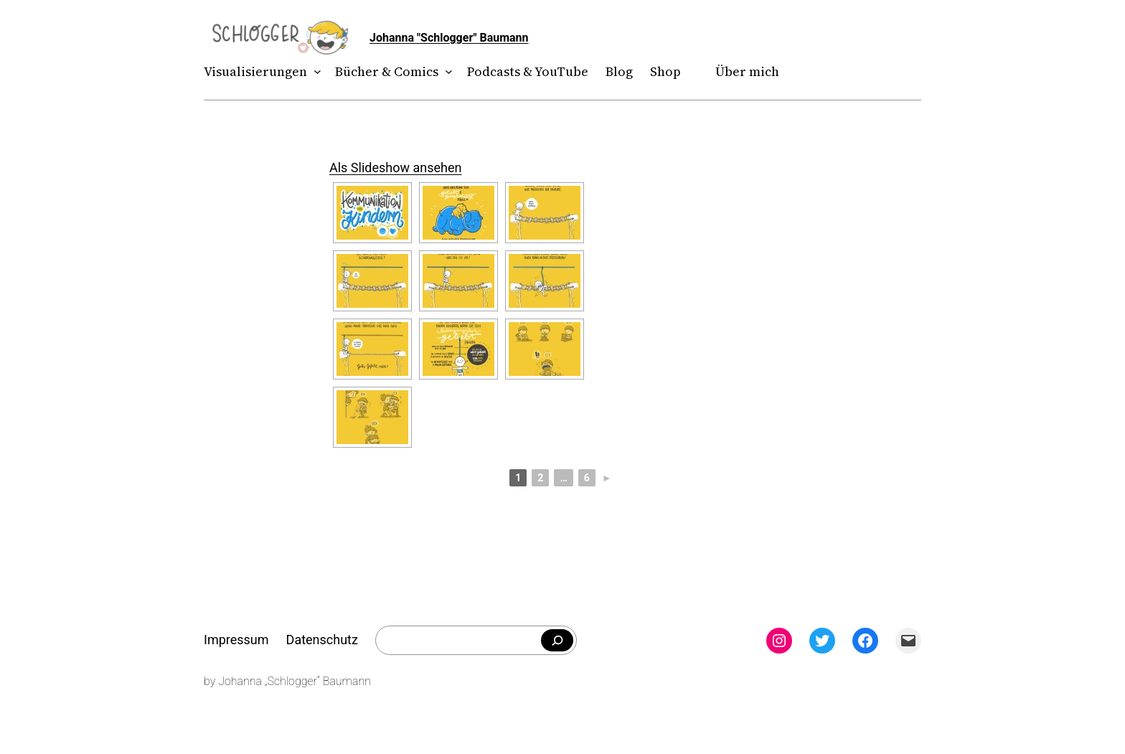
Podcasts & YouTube (527, 71)
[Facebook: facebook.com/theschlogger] (865, 641)
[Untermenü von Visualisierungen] (315, 72)
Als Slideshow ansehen (395, 167)
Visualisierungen (255, 71)
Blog (619, 71)
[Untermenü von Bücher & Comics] (446, 72)
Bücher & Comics (386, 71)
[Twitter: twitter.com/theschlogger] (822, 641)
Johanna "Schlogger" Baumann (449, 37)
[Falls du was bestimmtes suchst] (557, 640)
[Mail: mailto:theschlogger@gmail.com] (908, 641)
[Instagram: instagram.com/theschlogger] (779, 641)
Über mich (747, 71)
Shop (665, 71)
